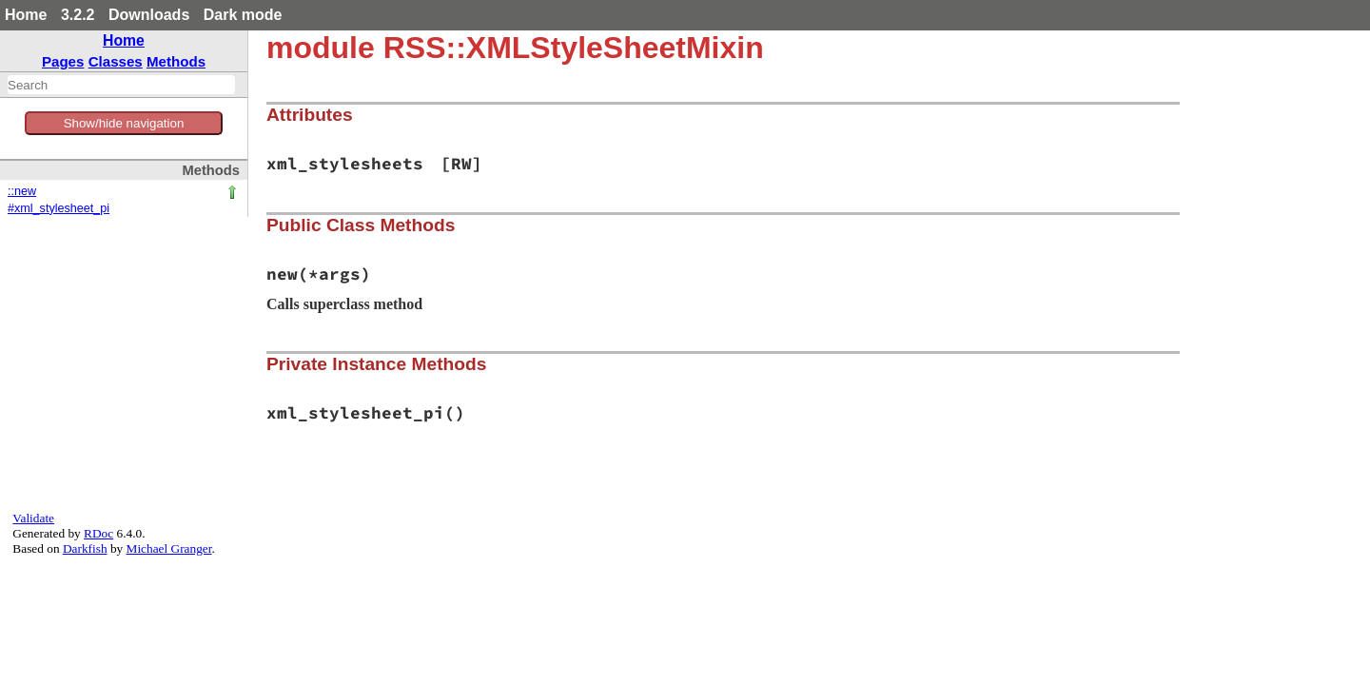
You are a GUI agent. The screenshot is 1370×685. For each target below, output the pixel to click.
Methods (176, 61)
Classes (115, 61)
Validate (33, 518)
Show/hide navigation (124, 123)
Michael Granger (169, 548)
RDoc (98, 533)
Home (26, 15)
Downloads (148, 15)
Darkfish (85, 548)
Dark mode (243, 15)
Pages (63, 61)
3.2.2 (78, 15)
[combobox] (121, 84)
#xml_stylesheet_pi (58, 208)
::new (22, 191)
